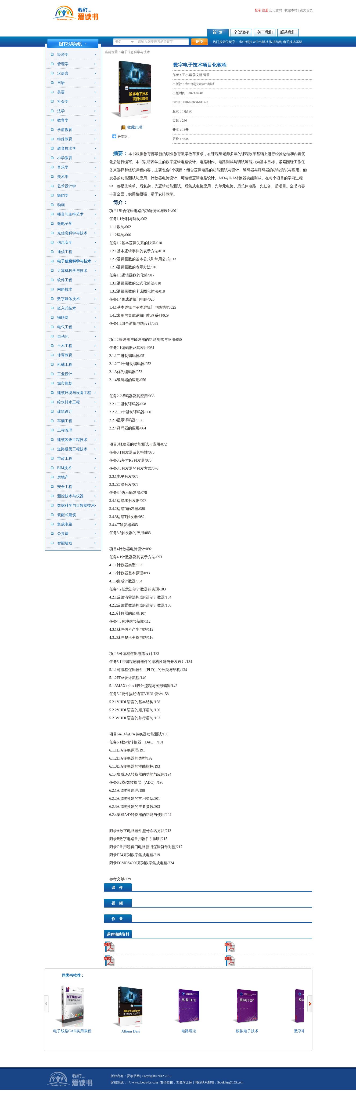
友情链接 (166, 1082)
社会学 (63, 102)
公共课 (63, 534)
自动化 (63, 336)
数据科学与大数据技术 (76, 506)
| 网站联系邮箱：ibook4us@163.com (217, 1082)
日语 (61, 83)
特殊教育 (64, 139)
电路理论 (190, 1031)
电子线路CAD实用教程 (74, 1031)
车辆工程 (64, 421)
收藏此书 (134, 127)
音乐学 (63, 167)
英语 (61, 92)
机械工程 (64, 365)
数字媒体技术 (68, 299)
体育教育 (64, 355)
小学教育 (64, 158)
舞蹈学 (63, 196)
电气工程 (64, 327)
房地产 (63, 477)
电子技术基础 (292, 42)
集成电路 (64, 524)
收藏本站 (291, 10)
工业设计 (64, 374)
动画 (61, 205)
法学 (61, 111)
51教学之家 (184, 1082)
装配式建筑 (66, 515)
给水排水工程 (68, 402)
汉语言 (63, 73)
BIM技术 (64, 468)
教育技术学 (66, 149)
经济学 (63, 55)
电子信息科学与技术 (74, 261)
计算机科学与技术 (72, 271)
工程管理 (64, 430)
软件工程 (64, 280)
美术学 (63, 177)
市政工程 (64, 459)
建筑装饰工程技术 (72, 440)
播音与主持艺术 (70, 214)
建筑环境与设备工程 (74, 393)
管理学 (63, 64)
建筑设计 (64, 412)
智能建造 (64, 543)
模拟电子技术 (248, 1031)
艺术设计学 (66, 186)
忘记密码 (275, 10)
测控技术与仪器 (70, 496)
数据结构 (275, 42)
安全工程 (64, 487)
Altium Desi (132, 1031)
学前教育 (64, 130)
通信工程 (64, 252)
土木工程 (64, 346)
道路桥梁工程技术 (72, 449)
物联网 (63, 318)
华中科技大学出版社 (253, 42)
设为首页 (306, 10)
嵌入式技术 (66, 308)
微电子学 (64, 224)
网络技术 (64, 289)
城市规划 (64, 383)
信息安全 (64, 242)
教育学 (63, 120)
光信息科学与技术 (72, 233)
